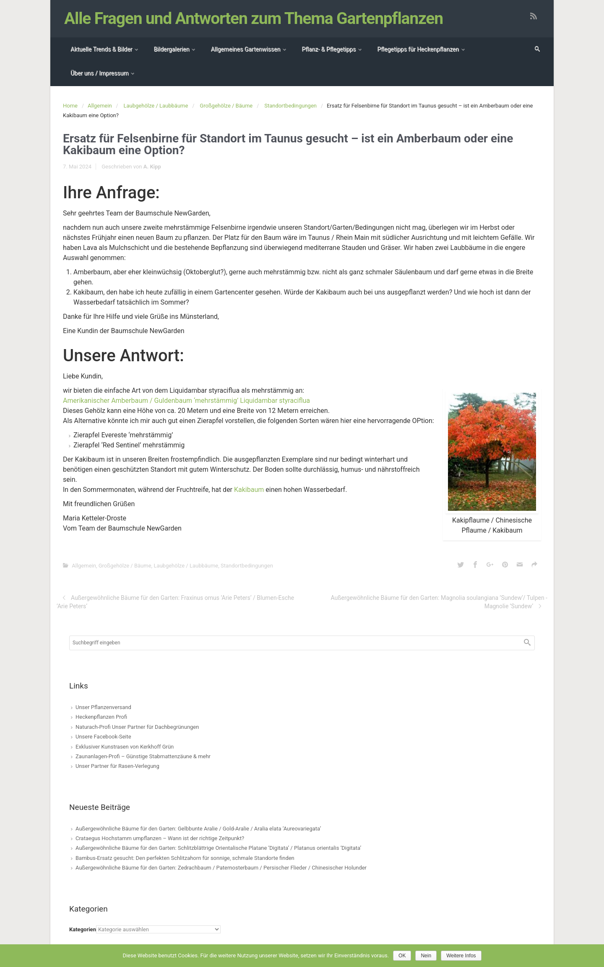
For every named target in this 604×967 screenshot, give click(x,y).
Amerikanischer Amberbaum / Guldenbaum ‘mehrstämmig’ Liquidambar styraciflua (186, 401)
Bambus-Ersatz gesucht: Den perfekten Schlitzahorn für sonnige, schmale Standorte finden (185, 858)
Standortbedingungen (290, 105)
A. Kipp (152, 166)
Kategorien (82, 929)
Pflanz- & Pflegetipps (329, 49)
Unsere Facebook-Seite (103, 736)
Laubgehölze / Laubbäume (156, 105)
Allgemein (100, 105)
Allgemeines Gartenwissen (245, 49)
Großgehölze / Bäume (226, 105)
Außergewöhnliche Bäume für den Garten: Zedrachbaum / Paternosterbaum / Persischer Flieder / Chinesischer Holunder (221, 868)
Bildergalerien (171, 49)
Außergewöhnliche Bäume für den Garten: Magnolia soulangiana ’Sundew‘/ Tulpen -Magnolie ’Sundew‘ (439, 602)
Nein (426, 956)
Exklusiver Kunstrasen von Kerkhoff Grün (125, 747)
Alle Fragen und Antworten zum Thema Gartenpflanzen (253, 18)
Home (70, 105)
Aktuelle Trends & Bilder (101, 49)
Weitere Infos (461, 956)
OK (402, 956)
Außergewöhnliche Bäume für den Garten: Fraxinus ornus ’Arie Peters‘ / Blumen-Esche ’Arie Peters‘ (175, 602)
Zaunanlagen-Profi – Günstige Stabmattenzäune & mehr (143, 756)
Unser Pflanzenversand (103, 707)
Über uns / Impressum (99, 73)
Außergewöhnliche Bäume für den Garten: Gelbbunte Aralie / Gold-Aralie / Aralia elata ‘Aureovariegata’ (198, 828)
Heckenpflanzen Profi (101, 717)
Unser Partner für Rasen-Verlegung (117, 766)
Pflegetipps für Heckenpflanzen (418, 49)
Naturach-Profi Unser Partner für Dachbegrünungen (137, 727)
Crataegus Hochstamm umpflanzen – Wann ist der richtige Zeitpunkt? (160, 838)
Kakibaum (249, 490)
